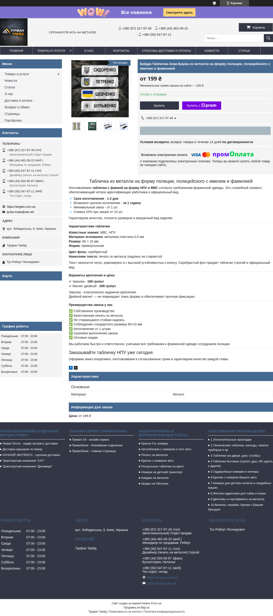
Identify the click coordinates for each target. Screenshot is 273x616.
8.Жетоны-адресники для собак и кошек (238, 493)
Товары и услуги (51, 50)
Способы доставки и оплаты (166, 50)
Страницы (12, 114)
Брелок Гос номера (154, 443)
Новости (211, 50)
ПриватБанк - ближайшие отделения (97, 445)
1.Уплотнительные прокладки (231, 439)
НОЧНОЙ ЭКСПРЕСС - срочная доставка (31, 455)
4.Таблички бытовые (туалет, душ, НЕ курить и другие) (240, 464)
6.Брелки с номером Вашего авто (234, 477)
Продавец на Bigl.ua (136, 607)
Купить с (201, 106)
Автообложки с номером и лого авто (166, 449)
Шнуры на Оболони (154, 483)
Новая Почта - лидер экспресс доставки (30, 443)
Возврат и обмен (17, 107)
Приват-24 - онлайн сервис (90, 439)
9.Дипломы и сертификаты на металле (238, 499)
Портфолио (13, 120)
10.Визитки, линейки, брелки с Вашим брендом (235, 507)
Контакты (121, 50)
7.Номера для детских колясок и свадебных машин (239, 485)
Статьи (244, 50)
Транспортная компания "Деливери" (27, 466)
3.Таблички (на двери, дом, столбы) (235, 455)
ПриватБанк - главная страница (94, 451)
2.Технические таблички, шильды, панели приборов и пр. (238, 448)
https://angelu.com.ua (21, 206)
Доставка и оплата (18, 100)
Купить (159, 105)
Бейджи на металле (155, 478)
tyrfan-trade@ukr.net (20, 212)
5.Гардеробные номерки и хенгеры (235, 471)
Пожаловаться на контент (125, 611)
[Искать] (268, 38)
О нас (89, 50)
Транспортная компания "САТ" (24, 460)
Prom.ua (156, 603)
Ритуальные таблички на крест (162, 466)
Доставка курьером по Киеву (22, 449)
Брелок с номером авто (157, 460)
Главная (16, 50)
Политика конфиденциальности (164, 611)
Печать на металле (154, 455)
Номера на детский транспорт (162, 472)
